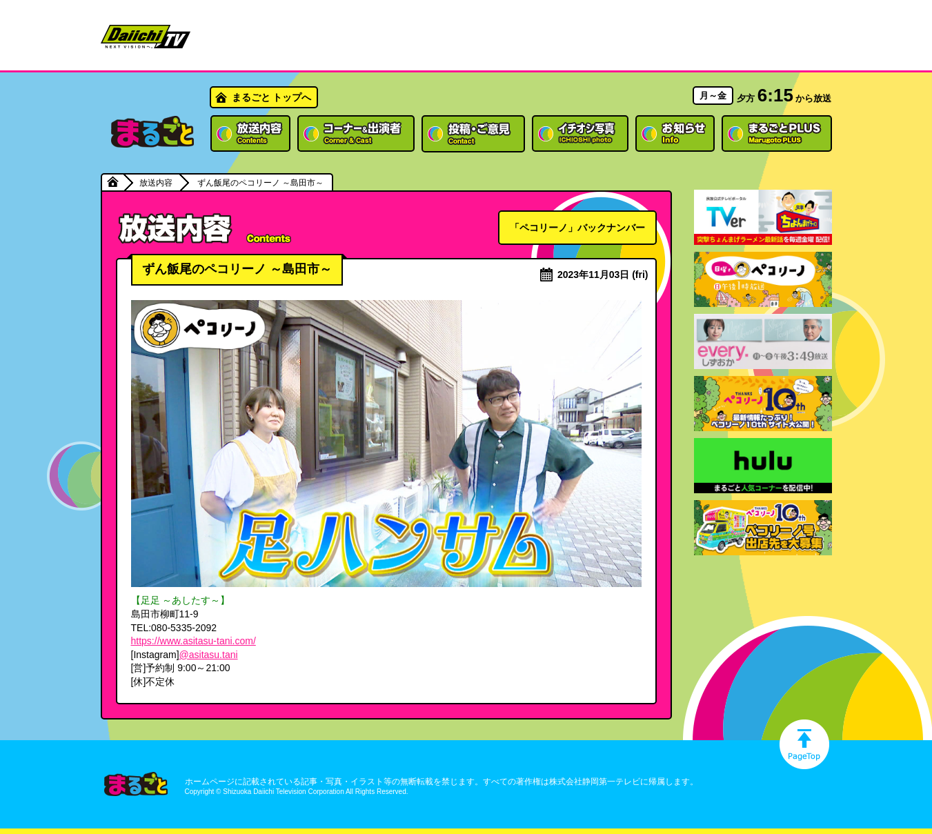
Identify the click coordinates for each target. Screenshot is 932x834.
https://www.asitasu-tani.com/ (193, 640)
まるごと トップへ (272, 97)
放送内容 (155, 183)
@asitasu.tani (208, 654)
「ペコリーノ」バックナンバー (577, 227)
